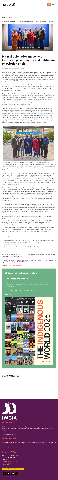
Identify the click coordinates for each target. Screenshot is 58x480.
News (10, 17)
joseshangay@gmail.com (11, 244)
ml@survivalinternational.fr (44, 247)
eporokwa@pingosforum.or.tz (45, 240)
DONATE (49, 4)
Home (3, 17)
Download (8, 294)
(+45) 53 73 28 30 (11, 461)
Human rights (17, 265)
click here (16, 434)
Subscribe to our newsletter (10, 448)
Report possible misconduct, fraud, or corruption (13, 468)
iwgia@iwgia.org (11, 463)
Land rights (8, 265)
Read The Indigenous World (29, 444)
